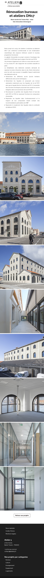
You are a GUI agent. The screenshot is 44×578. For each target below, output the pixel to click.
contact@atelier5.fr (10, 551)
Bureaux (8, 560)
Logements (9, 571)
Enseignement (10, 565)
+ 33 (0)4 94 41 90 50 (10, 549)
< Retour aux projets (13, 6)
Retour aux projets (22, 515)
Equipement (9, 568)
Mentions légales (11, 534)
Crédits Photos (10, 531)
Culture (8, 562)
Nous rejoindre (10, 528)
